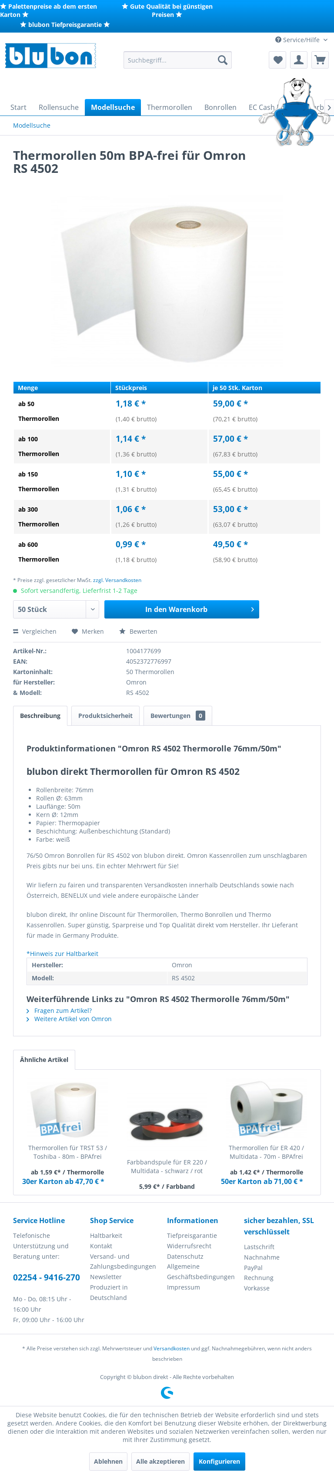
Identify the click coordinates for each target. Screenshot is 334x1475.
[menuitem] (178, 60)
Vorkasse (257, 1288)
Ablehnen (108, 1461)
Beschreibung (40, 715)
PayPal (253, 1267)
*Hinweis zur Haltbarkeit (62, 953)
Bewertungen (177, 716)
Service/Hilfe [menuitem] (298, 40)
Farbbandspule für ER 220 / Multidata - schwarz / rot (167, 1166)
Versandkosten (172, 1348)
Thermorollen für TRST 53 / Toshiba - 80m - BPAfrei (67, 1152)
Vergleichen (35, 631)
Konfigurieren (219, 1461)
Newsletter (106, 1277)
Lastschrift (259, 1247)
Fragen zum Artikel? (59, 1010)
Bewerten (138, 631)
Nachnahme (262, 1257)
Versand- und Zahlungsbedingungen (123, 1261)
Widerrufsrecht (189, 1246)
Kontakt (101, 1246)
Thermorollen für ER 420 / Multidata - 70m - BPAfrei (266, 1152)
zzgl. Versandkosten (117, 580)
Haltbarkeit (106, 1235)
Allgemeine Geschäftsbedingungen (201, 1271)
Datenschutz (185, 1256)
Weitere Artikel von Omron (69, 1019)
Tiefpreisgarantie (192, 1235)
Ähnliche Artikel (44, 1059)
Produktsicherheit (105, 715)
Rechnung (259, 1277)
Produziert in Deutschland (109, 1292)
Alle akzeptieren (160, 1461)
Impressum (183, 1287)
